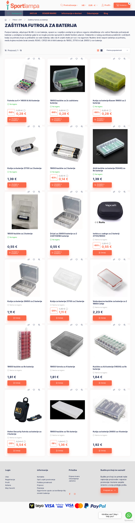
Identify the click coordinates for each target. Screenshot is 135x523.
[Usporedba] (28, 58)
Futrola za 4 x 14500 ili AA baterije (23, 100)
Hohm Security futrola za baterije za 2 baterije (24, 432)
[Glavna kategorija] (6, 20)
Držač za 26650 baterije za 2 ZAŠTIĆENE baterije (63, 234)
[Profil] (106, 5)
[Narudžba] (117, 50)
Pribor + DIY (17, 20)
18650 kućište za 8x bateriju (20, 366)
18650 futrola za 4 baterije (62, 366)
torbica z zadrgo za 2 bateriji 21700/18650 (106, 234)
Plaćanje (40, 488)
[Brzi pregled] (39, 58)
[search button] (69, 5)
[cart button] (122, 5)
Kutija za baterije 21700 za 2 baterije (24, 168)
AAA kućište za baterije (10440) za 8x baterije (109, 169)
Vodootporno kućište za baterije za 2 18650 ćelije (110, 302)
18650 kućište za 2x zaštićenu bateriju (64, 101)
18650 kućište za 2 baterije (62, 168)
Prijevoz (40, 485)
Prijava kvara (74, 476)
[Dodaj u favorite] (34, 58)
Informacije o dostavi (72, 13)
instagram (75, 494)
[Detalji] (102, 252)
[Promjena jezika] (83, 5)
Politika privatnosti (44, 482)
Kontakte (40, 477)
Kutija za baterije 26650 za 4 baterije (110, 431)
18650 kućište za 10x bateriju (63, 431)
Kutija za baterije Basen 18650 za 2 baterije (109, 101)
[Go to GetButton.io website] (128, 520)
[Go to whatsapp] (128, 515)
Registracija (10, 479)
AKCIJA (33, 13)
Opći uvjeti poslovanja (46, 479)
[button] (14, 13)
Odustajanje (92, 13)
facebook (69, 494)
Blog (106, 13)
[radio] (101, 50)
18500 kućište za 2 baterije (20, 233)
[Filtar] (3, 47)
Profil (7, 482)
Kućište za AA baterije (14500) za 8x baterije (110, 367)
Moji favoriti (10, 488)
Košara (8, 485)
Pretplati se (108, 490)
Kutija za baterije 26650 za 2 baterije (24, 301)
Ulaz (7, 477)
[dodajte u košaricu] (16, 119)
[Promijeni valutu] (92, 5)
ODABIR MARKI (49, 13)
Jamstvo (72, 481)
